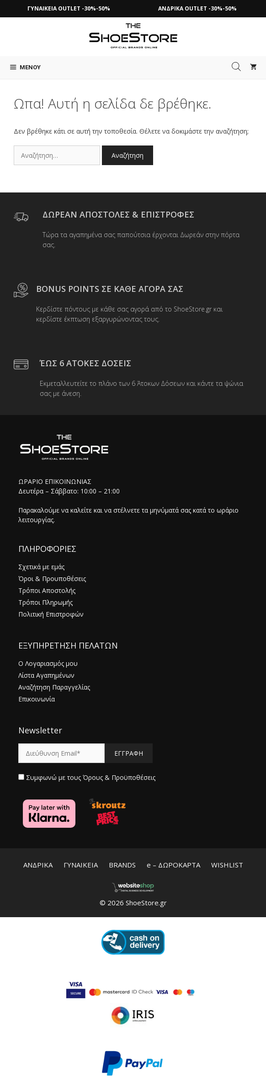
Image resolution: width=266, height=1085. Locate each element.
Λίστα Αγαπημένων (46, 675)
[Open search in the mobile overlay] (236, 66)
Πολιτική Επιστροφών (51, 614)
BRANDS (122, 864)
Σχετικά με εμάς (41, 566)
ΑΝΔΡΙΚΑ (38, 864)
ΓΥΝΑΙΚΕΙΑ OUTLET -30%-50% (68, 8)
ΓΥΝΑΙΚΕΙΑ (81, 864)
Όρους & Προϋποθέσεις (119, 777)
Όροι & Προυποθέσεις (52, 578)
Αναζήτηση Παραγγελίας (54, 687)
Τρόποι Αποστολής (46, 590)
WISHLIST (227, 864)
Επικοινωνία (36, 699)
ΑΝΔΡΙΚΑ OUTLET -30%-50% (197, 8)
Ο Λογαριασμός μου (48, 663)
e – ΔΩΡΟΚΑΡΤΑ (173, 864)
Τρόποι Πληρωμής (45, 602)
